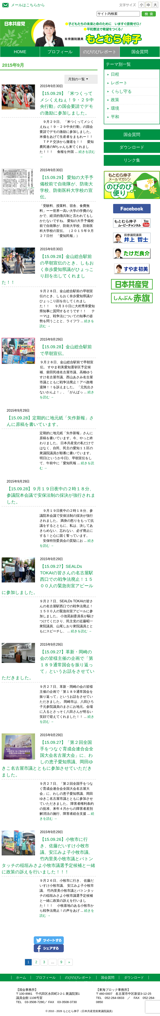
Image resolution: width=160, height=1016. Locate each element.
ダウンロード (131, 147)
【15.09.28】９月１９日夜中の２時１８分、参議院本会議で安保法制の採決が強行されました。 (51, 495)
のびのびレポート (99, 51)
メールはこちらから (22, 4)
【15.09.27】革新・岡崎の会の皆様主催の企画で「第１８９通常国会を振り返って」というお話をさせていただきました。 (48, 664)
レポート (119, 82)
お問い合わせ (91, 983)
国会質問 (139, 51)
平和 (115, 116)
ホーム (21, 977)
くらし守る (121, 91)
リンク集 (132, 160)
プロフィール (60, 51)
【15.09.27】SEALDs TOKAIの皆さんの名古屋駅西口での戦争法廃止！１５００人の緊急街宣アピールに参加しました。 (47, 579)
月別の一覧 (78, 79)
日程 (115, 74)
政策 (115, 99)
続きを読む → (81, 631)
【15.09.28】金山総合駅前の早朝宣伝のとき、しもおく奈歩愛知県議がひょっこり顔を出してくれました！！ (48, 269)
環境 (115, 108)
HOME (20, 51)
